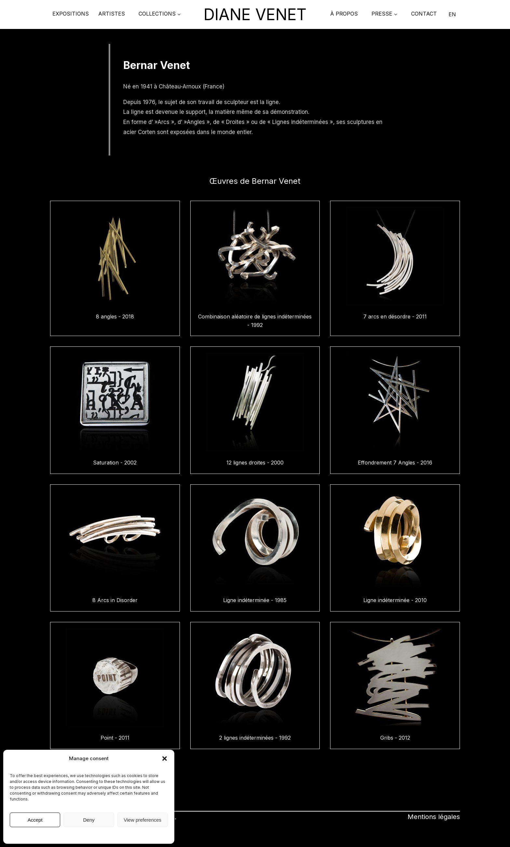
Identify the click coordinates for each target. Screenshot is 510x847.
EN (452, 14)
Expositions (70, 13)
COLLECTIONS (157, 13)
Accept (35, 820)
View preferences (143, 820)
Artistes (111, 13)
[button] (164, 758)
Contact (424, 13)
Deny (88, 820)
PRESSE (381, 13)
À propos (344, 13)
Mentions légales (88, 834)
